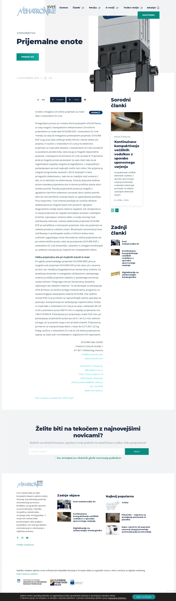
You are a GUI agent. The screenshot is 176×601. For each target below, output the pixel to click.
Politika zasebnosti (25, 544)
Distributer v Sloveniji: (91, 365)
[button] (153, 7)
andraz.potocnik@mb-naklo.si (87, 382)
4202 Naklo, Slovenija (91, 378)
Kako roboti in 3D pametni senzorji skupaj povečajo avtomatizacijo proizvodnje (136, 529)
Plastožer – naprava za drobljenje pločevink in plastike (134, 517)
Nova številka (122, 137)
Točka (125, 502)
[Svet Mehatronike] (36, 10)
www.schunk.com (94, 358)
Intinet (115, 597)
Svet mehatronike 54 (130, 242)
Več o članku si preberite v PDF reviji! (54, 397)
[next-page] (117, 210)
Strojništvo (26, 33)
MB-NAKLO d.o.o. (94, 370)
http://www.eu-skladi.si (27, 573)
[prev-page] (112, 210)
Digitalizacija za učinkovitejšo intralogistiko (130, 274)
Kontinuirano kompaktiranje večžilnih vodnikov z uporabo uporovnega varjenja (126, 154)
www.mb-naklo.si (94, 390)
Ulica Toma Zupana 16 (91, 374)
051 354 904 (96, 386)
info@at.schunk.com (92, 354)
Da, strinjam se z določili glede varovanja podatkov (89, 458)
